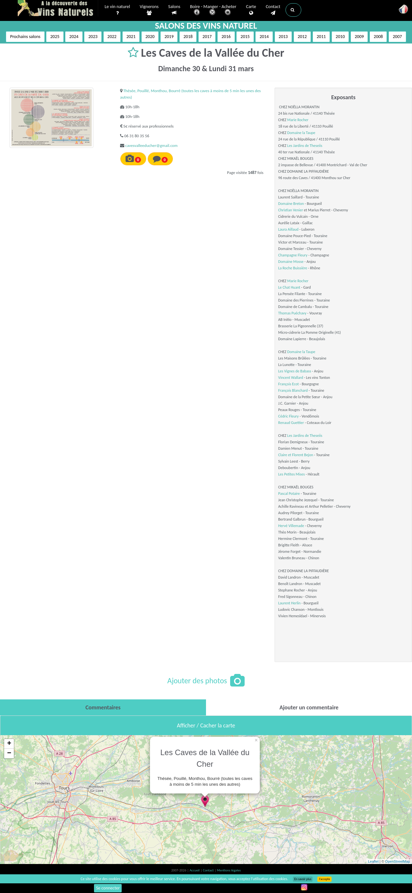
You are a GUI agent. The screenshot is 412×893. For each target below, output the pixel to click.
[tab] (103, 707)
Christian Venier (290, 210)
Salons (174, 9)
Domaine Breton (291, 203)
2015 (244, 36)
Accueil (195, 870)
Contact (273, 10)
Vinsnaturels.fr (58, 9)
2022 (112, 36)
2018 (187, 36)
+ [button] (9, 744)
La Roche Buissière (292, 268)
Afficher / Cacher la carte (206, 725)
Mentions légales (229, 870)
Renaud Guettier (291, 422)
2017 (206, 36)
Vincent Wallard (290, 377)
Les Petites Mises (291, 474)
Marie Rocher (297, 120)
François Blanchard (293, 390)
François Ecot (288, 384)
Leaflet (373, 861)
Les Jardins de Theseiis (304, 145)
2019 (168, 36)
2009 (359, 36)
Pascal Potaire (289, 493)
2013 (283, 36)
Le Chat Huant (289, 287)
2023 (92, 36)
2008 (378, 36)
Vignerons (149, 10)
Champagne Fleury (292, 255)
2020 (149, 36)
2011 (321, 36)
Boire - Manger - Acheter (213, 10)
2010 (340, 36)
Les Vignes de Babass (294, 371)
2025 (54, 36)
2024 (73, 36)
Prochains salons (25, 36)
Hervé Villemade (291, 525)
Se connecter (108, 888)
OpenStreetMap (397, 861)
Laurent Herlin (289, 603)
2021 (131, 36)
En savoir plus (302, 879)
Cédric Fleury (288, 416)
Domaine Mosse (291, 261)
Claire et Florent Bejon (295, 455)
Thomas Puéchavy (292, 313)
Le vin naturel (117, 10)
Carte (251, 10)
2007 (397, 36)
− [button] (9, 753)
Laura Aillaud (288, 229)
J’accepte (324, 879)
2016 (225, 36)
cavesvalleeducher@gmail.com (151, 145)
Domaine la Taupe (301, 132)
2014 (263, 36)
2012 (302, 36)
